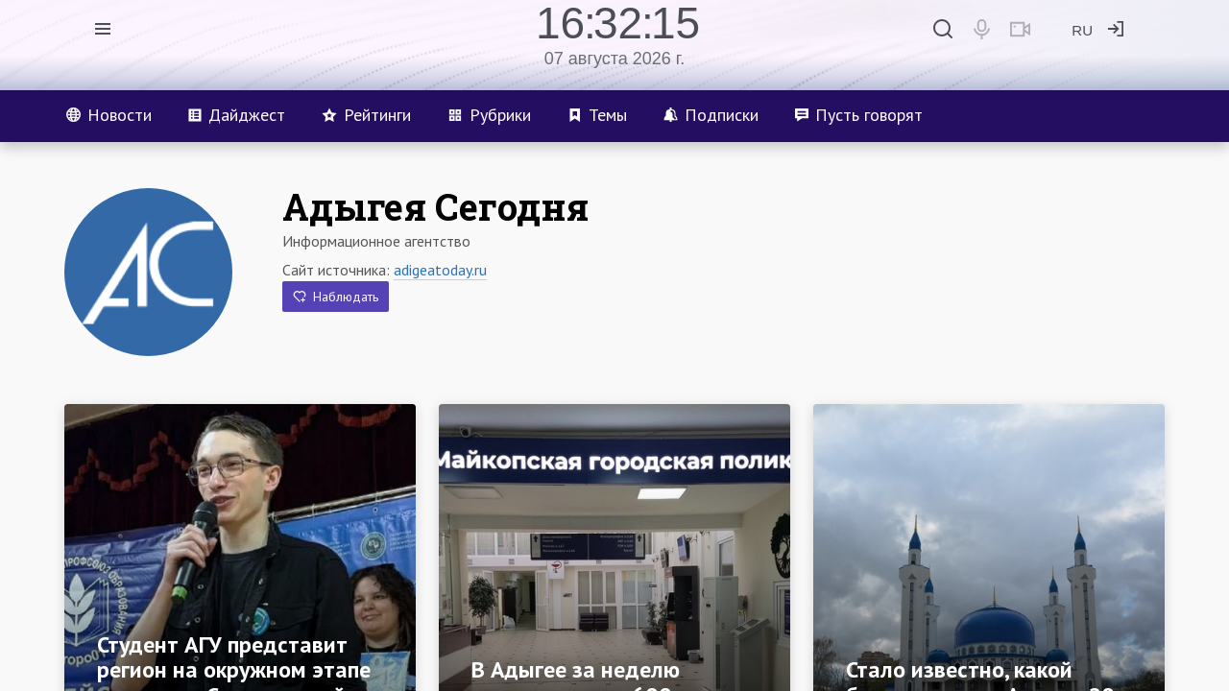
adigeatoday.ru (440, 269)
